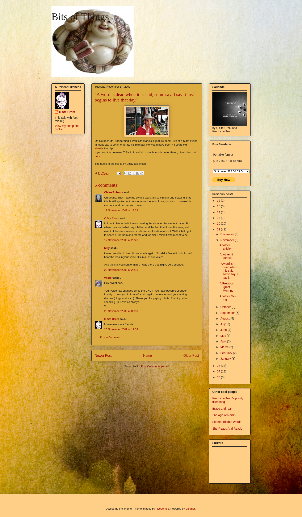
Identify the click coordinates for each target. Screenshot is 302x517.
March (224, 347)
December (227, 234)
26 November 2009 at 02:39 (121, 311)
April (223, 341)
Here (98, 148)
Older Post (191, 355)
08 (219, 365)
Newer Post (103, 355)
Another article (225, 246)
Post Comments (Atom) (155, 366)
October (226, 307)
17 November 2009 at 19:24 (121, 210)
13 (219, 218)
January (226, 358)
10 (219, 223)
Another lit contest (226, 256)
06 (219, 377)
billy (107, 248)
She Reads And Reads (227, 428)
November (227, 240)
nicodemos (162, 508)
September (227, 312)
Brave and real (221, 408)
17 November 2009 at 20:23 (121, 240)
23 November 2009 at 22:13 (121, 269)
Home (147, 355)
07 (219, 371)
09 (219, 229)
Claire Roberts (113, 192)
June (223, 330)
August (225, 318)
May (223, 335)
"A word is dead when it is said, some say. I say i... (229, 270)
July (223, 324)
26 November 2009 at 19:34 (121, 329)
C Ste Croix (111, 218)
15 (219, 206)
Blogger (190, 508)
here (97, 156)
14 (219, 212)
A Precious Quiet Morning (227, 287)
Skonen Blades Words (226, 422)
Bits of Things (80, 16)
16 (219, 200)
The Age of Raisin (224, 415)
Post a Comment (110, 337)
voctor (108, 277)
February (226, 353)
